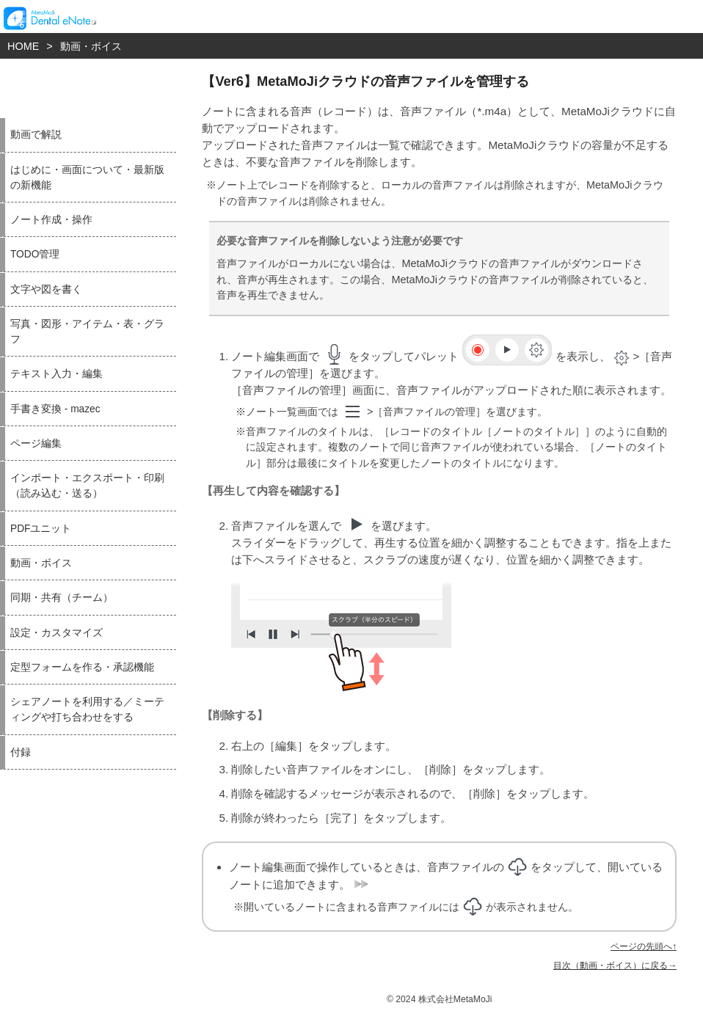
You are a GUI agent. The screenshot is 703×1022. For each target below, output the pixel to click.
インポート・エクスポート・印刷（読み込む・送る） (87, 485)
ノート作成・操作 (51, 219)
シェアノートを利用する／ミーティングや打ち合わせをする (87, 709)
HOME (23, 46)
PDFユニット (40, 528)
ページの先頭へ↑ (644, 946)
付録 (20, 752)
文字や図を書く (46, 289)
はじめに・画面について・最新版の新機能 (87, 177)
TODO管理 (34, 254)
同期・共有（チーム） (61, 597)
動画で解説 (36, 134)
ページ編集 (36, 443)
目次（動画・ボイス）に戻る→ (615, 965)
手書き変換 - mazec (55, 409)
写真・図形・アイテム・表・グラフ (87, 331)
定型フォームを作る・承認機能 (82, 667)
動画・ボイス (91, 46)
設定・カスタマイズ (56, 632)
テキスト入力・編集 (56, 373)
